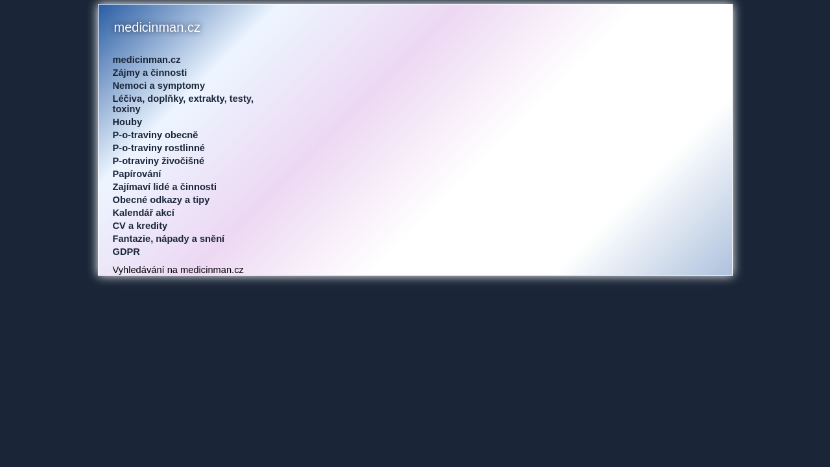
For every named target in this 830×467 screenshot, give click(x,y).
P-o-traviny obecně (155, 135)
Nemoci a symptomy (159, 85)
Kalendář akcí (143, 213)
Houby (128, 122)
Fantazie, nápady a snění (169, 239)
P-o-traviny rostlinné (159, 148)
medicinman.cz (147, 59)
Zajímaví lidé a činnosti (165, 187)
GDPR (126, 251)
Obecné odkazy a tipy (161, 200)
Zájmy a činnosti (150, 72)
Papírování (137, 174)
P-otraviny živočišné (159, 161)
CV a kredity (140, 226)
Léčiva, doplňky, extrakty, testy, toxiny (183, 103)
